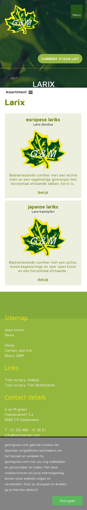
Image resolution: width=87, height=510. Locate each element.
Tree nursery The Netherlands (30, 385)
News (9, 335)
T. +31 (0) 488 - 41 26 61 (25, 430)
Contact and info (18, 350)
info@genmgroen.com (22, 435)
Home (9, 345)
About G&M (14, 355)
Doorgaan (67, 501)
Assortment (14, 330)
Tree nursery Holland (22, 380)
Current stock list (60, 59)
